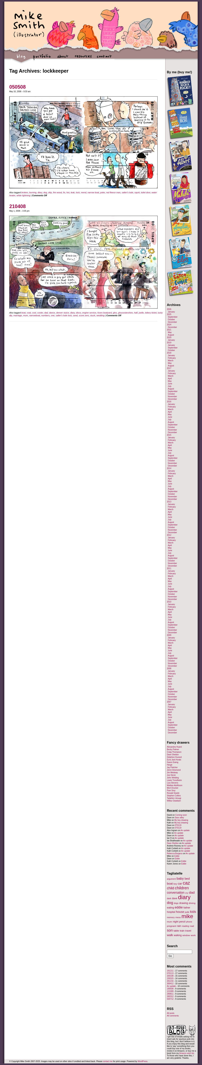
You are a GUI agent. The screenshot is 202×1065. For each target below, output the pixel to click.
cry (186, 893)
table (176, 930)
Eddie (177, 856)
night (175, 921)
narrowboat (34, 315)
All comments (173, 1016)
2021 (169, 330)
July (169, 386)
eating (170, 907)
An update (185, 830)
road (192, 926)
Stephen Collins (174, 796)
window (186, 935)
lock (78, 192)
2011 (169, 568)
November (172, 396)
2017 (169, 368)
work (193, 935)
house (180, 911)
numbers (45, 315)
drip (50, 192)
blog (21, 58)
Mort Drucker (172, 788)
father (186, 907)
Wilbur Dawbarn (174, 801)
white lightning (23, 195)
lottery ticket (151, 313)
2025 (169, 314)
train (182, 930)
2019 (169, 343)
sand (75, 315)
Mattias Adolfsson (174, 785)
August (171, 335)
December (172, 322)
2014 (169, 468)
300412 (170, 983)
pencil (182, 921)
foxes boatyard (104, 313)
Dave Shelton (173, 754)
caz (186, 883)
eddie (179, 907)
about (62, 58)
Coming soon (181, 815)
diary (40, 192)
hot (67, 192)
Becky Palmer (173, 749)
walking (178, 935)
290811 (170, 994)
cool (34, 313)
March (170, 360)
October (171, 319)
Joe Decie (171, 775)
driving (192, 903)
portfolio (42, 58)
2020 (169, 337)
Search (172, 946)
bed (187, 878)
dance (52, 313)
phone (189, 921)
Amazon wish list (186, 1053)
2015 (169, 435)
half (135, 313)
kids (193, 912)
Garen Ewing (172, 762)
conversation (175, 892)
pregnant (171, 926)
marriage (17, 315)
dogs (176, 903)
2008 (169, 668)
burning (32, 192)
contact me (107, 1061)
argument (171, 879)
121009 (170, 991)
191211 (170, 971)
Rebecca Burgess (174, 853)
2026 (169, 309)
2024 (169, 325)
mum (25, 315)
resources (83, 58)
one (52, 315)
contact (104, 58)
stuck (92, 315)
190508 (170, 989)
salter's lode (127, 192)
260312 (170, 996)
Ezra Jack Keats (174, 760)
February (172, 358)
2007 (169, 702)
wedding (100, 315)
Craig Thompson (174, 752)
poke (102, 192)
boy (175, 884)
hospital (171, 912)
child (170, 888)
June (170, 384)
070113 (170, 973)
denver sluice (62, 313)
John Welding (173, 778)
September (173, 317)
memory (171, 917)
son (170, 930)
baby (180, 878)
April (170, 378)
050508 (17, 87)
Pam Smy (171, 790)
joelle (141, 313)
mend (83, 192)
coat (29, 313)
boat (23, 313)
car (180, 883)
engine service (89, 313)
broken (24, 192)
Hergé (169, 765)
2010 (169, 602)
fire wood (57, 192)
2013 (169, 502)
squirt (137, 192)
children (182, 888)
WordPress (142, 1061)
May (170, 332)
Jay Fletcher (172, 767)
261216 (170, 981)
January (171, 312)
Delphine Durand (174, 757)
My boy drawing (181, 820)
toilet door (145, 192)
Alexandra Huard (174, 747)
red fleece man (113, 192)
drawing (183, 903)
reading (185, 926)
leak (73, 192)
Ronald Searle (173, 793)
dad (46, 313)
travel (188, 930)
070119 (178, 825)
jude (187, 912)
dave (174, 898)
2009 (169, 635)
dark (169, 898)
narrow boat (93, 192)
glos (115, 313)
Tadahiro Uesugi (174, 798)
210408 (17, 206)
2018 (169, 353)
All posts (170, 1013)
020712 (170, 999)
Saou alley (179, 817)
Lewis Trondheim (174, 780)
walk (170, 935)
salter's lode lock (64, 315)
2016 (169, 402)
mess (178, 917)
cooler (40, 313)
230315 (170, 978)
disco (78, 313)
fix (64, 192)
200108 (170, 976)
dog (45, 192)
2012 (169, 535)
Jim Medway (172, 772)
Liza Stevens (172, 783)
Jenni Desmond (173, 770)
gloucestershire (125, 313)
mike (187, 916)
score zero (84, 315)
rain (179, 925)
